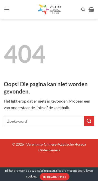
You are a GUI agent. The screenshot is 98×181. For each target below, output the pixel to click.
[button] (7, 9)
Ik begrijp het (54, 176)
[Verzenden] (89, 121)
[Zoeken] (83, 9)
